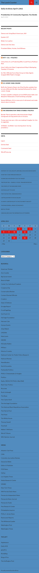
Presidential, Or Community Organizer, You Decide (19, 15)
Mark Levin (4, 336)
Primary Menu (36, 2)
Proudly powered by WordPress (9, 570)
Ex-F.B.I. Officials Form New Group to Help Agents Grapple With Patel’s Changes (17, 74)
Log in (3, 141)
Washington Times (7, 529)
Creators (4, 299)
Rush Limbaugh (6, 392)
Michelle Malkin (6, 344)
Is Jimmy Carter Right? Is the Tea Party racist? (16, 201)
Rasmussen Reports (7, 518)
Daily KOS (4, 546)
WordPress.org (6, 152)
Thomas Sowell (6, 422)
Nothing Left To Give (8, 190)
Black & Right (5, 280)
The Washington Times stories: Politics (18, 110)
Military (3, 347)
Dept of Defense (6, 303)
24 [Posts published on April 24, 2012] (14, 238)
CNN (2, 454)
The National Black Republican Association (15, 407)
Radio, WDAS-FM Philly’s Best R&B (12, 381)
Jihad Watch (5, 329)
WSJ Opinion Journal (8, 437)
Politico (3, 377)
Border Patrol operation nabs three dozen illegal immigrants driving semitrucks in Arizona (16, 115)
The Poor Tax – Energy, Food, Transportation (16, 182)
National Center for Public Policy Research (15, 355)
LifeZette (4, 332)
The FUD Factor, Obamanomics (11, 194)
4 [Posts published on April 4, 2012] (19, 229)
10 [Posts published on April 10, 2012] (14, 232)
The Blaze (4, 396)
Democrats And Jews (8, 44)
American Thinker (7, 269)
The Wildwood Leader (8, 521)
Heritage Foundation (7, 318)
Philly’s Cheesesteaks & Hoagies (11, 373)
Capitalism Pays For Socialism (11, 197)
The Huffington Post (7, 561)
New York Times (6, 488)
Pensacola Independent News (10, 495)
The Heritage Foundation (9, 403)
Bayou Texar (5, 209)
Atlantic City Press (7, 450)
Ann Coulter (5, 273)
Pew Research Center (8, 506)
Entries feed (5, 144)
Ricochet (4, 388)
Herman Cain (5, 321)
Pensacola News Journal (9, 499)
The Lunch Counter (9, 2)
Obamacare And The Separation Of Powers (15, 213)
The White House (6, 418)
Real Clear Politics (7, 385)
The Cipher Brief (6, 400)
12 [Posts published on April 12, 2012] (25, 232)
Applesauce (5, 542)
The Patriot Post (6, 411)
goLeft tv (4, 550)
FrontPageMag (6, 310)
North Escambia (6, 366)
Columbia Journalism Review (10, 458)
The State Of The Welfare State (11, 186)
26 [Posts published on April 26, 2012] (25, 238)
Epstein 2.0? (5, 37)
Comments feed (6, 148)
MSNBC (3, 484)
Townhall (4, 426)
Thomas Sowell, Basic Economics (12, 205)
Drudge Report (6, 306)
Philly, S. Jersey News (8, 514)
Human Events (5, 325)
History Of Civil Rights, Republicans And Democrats (18, 171)
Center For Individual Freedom (11, 284)
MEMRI (3, 340)
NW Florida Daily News (8, 491)
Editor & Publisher (7, 465)
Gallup (3, 473)
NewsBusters (5, 362)
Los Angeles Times (7, 477)
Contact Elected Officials (9, 295)
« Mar (3, 244)
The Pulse (4, 414)
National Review (6, 359)
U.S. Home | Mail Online (11, 83)
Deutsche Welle (6, 462)
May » (35, 244)
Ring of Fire (5, 557)
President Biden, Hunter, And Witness (13, 48)
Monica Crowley (6, 351)
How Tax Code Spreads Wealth (11, 174)
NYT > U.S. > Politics (10, 58)
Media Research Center (8, 480)
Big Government (6, 276)
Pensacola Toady (6, 503)
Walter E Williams (7, 429)
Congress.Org (5, 288)
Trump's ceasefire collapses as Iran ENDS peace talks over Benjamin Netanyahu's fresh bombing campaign (19, 95)
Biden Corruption (6, 41)
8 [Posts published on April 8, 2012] (3, 232)
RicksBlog (4, 553)
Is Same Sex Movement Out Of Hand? (13, 178)
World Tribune (6, 433)
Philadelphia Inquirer (8, 510)
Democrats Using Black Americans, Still (13, 33)
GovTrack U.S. (5, 314)
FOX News (4, 469)
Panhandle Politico (7, 370)
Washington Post (6, 525)
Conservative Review (8, 291)
